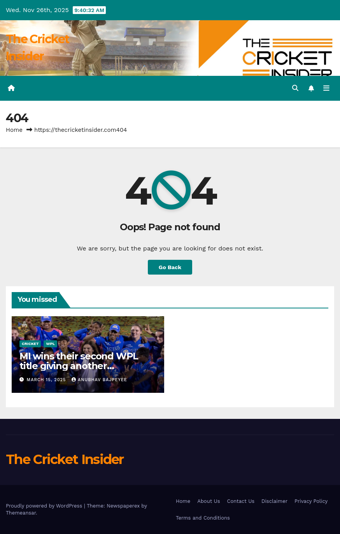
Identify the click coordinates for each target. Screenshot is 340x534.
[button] (295, 88)
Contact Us (241, 501)
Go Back (170, 267)
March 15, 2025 (47, 379)
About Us (208, 501)
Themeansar (21, 513)
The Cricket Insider (65, 459)
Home (14, 129)
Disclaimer (274, 501)
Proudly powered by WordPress (45, 506)
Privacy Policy (311, 501)
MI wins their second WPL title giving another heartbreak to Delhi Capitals (83, 365)
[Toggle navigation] (326, 88)
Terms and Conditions (203, 518)
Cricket (30, 343)
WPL (50, 343)
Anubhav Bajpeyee (99, 379)
